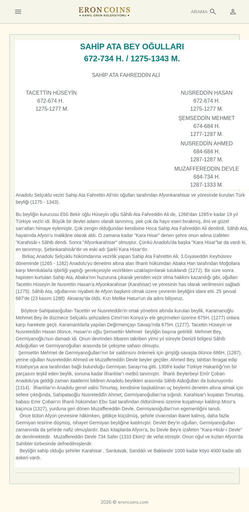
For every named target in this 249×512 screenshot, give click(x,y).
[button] (204, 11)
